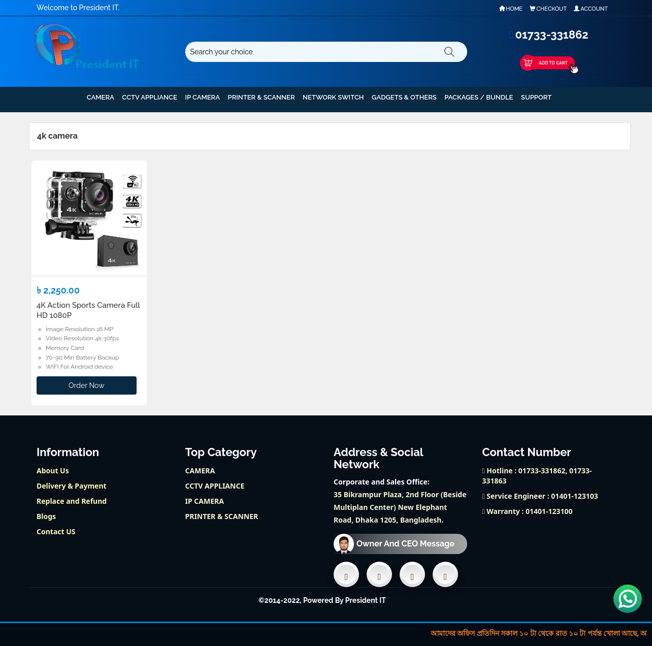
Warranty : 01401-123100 (527, 511)
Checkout (548, 9)
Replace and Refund (72, 501)
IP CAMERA (202, 97)
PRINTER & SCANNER (261, 97)
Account (591, 9)
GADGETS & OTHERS (404, 97)
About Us (53, 470)
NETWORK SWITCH (333, 97)
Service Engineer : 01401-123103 (540, 496)
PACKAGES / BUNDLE (478, 97)
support (536, 97)
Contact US (56, 531)
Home (511, 9)
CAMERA (100, 97)
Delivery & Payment (72, 486)
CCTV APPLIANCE (149, 97)
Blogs (46, 516)
